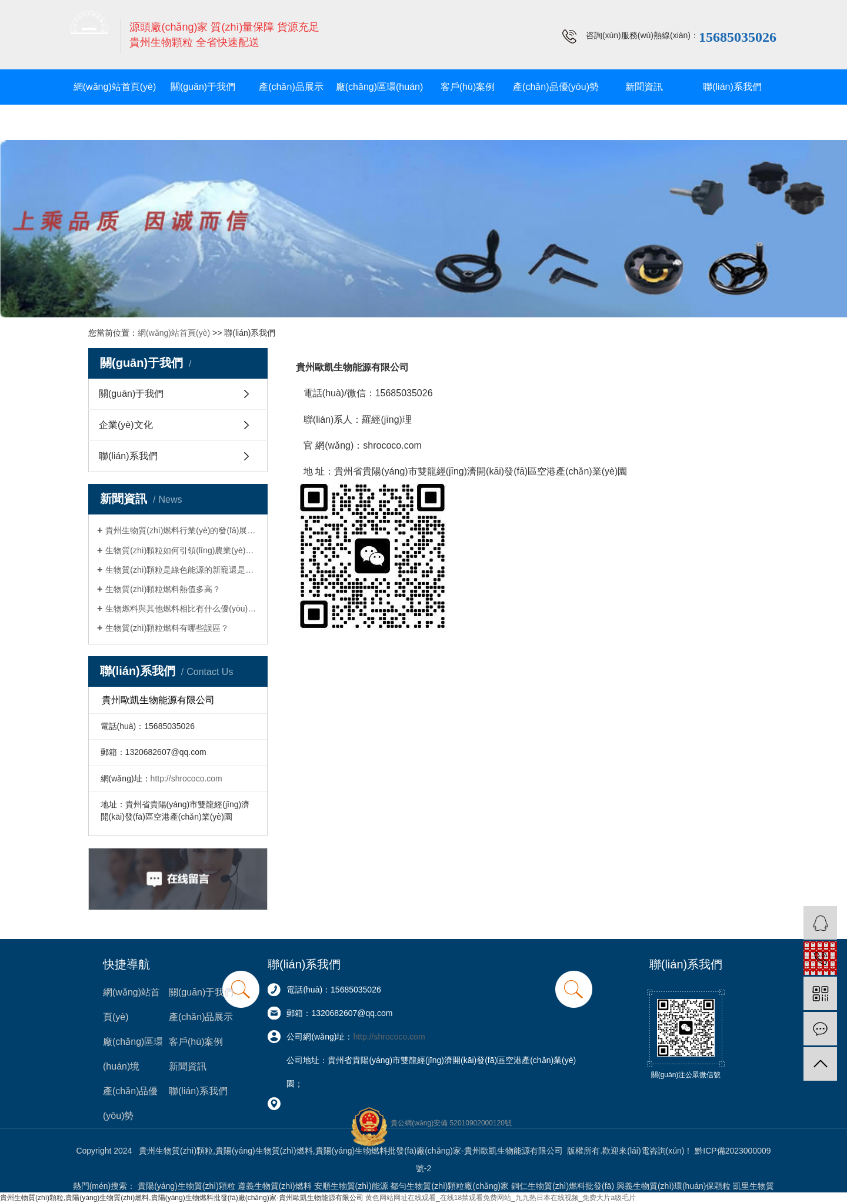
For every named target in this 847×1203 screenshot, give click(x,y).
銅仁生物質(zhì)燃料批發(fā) (562, 1186)
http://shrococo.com (186, 778)
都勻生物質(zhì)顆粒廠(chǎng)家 (449, 1186)
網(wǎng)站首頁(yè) (115, 87)
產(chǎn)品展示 (291, 87)
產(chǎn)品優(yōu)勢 (556, 87)
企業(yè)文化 (126, 425)
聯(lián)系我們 (732, 87)
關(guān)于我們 (203, 87)
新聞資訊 (644, 87)
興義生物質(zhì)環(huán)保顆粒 (673, 1186)
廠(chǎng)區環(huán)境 (380, 104)
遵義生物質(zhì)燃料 (275, 1186)
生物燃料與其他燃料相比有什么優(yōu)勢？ (182, 608)
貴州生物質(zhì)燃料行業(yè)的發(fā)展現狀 (182, 530)
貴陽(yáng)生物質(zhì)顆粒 (186, 1186)
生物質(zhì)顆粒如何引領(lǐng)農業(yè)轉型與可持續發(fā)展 (182, 550)
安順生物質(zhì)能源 (351, 1186)
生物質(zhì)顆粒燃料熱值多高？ (163, 589)
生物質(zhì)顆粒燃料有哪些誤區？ (167, 628)
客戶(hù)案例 (468, 87)
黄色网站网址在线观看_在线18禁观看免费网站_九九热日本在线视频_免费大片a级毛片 (500, 1198)
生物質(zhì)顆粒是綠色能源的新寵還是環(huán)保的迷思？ (182, 569)
